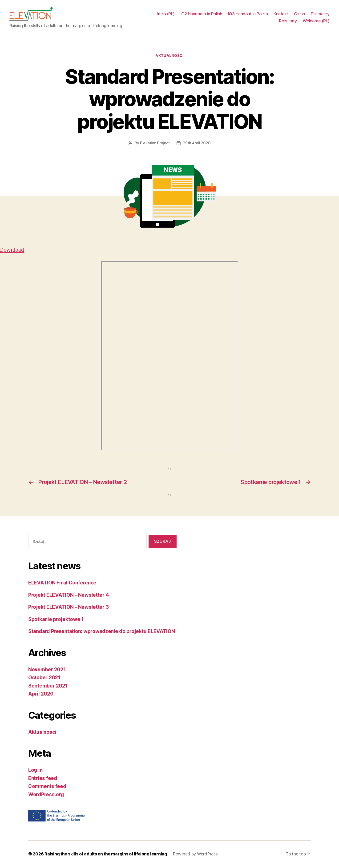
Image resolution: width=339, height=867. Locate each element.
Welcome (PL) (316, 20)
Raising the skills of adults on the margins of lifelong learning (105, 853)
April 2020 (40, 693)
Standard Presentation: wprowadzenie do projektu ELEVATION (101, 631)
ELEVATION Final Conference (62, 582)
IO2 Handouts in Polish (201, 13)
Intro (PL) (166, 13)
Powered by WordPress (195, 853)
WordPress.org (46, 794)
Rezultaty (288, 20)
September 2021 (48, 685)
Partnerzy (320, 13)
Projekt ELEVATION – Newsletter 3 (68, 607)
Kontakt (281, 13)
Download (12, 250)
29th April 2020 (196, 143)
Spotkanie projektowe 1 (56, 619)
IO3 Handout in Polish (248, 13)
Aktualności (169, 56)
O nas (299, 13)
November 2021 (47, 669)
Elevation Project (155, 143)
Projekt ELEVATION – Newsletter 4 (68, 595)
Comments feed (47, 786)
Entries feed (42, 778)
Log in (35, 770)
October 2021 (44, 677)
